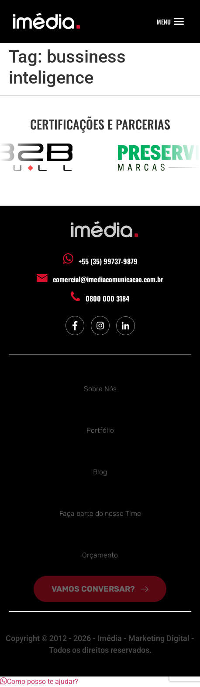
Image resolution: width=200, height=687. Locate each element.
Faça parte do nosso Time (100, 513)
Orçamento (100, 555)
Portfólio (100, 430)
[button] (179, 21)
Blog (100, 472)
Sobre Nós (100, 389)
